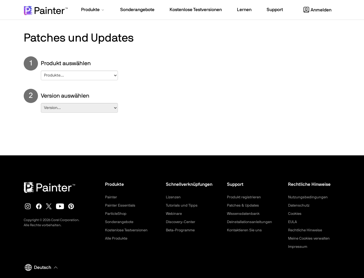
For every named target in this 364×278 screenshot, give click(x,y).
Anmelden (317, 10)
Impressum (298, 247)
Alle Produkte (117, 238)
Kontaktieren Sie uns (245, 230)
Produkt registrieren (245, 197)
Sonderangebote (120, 222)
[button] (93, 10)
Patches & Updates (244, 205)
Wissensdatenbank (244, 214)
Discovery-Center (182, 222)
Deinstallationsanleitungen (251, 222)
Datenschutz (299, 205)
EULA (293, 222)
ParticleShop (116, 214)
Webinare (174, 214)
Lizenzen (174, 197)
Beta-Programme (181, 230)
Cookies (295, 214)
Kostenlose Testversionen (128, 230)
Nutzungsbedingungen (308, 197)
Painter (111, 197)
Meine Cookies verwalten (310, 238)
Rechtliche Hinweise (306, 230)
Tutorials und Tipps (182, 205)
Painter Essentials (121, 205)
